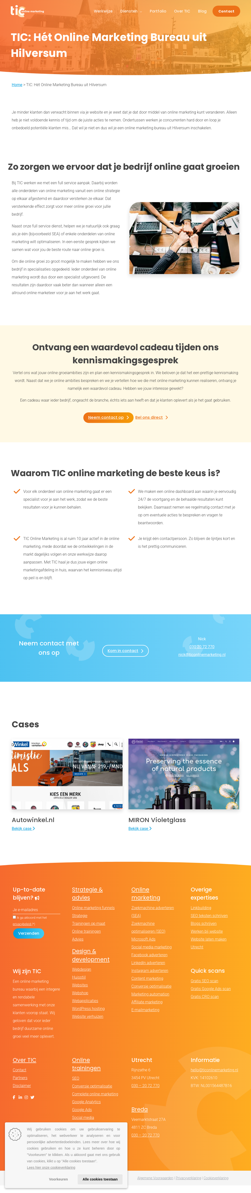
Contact (226, 11)
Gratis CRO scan (205, 1004)
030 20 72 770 (201, 646)
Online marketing (145, 901)
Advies (78, 946)
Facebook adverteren (149, 962)
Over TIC (182, 11)
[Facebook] (14, 1105)
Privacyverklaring (188, 1186)
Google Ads (82, 1117)
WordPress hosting (88, 1016)
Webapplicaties (85, 1008)
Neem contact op (106, 417)
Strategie (79, 923)
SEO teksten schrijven (209, 923)
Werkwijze (103, 11)
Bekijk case (23, 836)
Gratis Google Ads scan (211, 996)
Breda (139, 1117)
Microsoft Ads (143, 946)
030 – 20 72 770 (145, 1093)
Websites (80, 993)
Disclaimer (22, 1093)
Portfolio (158, 11)
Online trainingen (86, 939)
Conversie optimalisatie (151, 994)
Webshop (80, 1000)
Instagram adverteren (149, 978)
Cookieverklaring (215, 1186)
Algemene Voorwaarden (155, 1186)
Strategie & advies (87, 901)
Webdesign (81, 977)
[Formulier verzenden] (28, 941)
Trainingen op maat (88, 931)
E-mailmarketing (145, 1017)
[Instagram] (26, 1105)
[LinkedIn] (20, 1105)
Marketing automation (150, 1001)
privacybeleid (22, 931)
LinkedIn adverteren (148, 970)
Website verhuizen (87, 1024)
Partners (20, 1085)
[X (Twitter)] (32, 1105)
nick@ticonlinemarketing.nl (202, 654)
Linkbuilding (201, 915)
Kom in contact (123, 650)
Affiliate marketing (147, 1009)
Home (17, 84)
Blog (202, 11)
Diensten (131, 11)
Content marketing (147, 986)
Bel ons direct (148, 417)
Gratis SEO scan (204, 988)
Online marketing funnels (93, 915)
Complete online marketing (95, 1101)
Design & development (91, 963)
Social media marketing (151, 954)
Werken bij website (207, 939)
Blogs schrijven (204, 931)
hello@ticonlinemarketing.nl (214, 1077)
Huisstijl (79, 985)
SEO (75, 1086)
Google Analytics (86, 1109)
